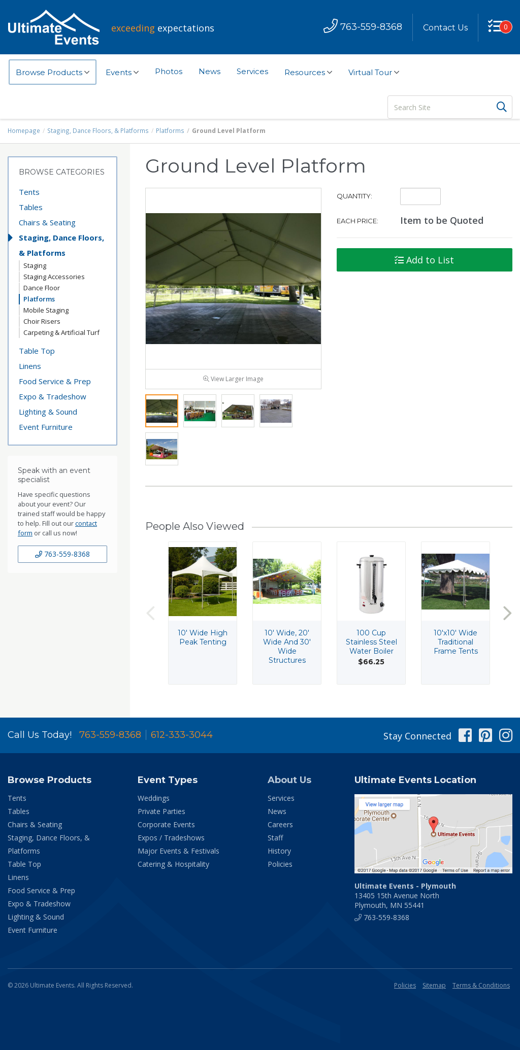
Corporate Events (166, 826)
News (209, 71)
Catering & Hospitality (173, 866)
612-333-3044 (182, 736)
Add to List (424, 260)
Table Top (37, 351)
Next (507, 615)
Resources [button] (308, 72)
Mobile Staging (46, 310)
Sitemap (434, 987)
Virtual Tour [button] (373, 72)
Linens (30, 366)
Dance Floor (41, 287)
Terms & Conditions (481, 987)
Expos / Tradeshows (171, 839)
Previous (150, 615)
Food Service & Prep (55, 381)
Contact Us (444, 27)
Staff (275, 839)
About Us (289, 782)
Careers (280, 826)
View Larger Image (233, 381)
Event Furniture (46, 427)
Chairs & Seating (47, 222)
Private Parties (161, 813)
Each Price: (357, 221)
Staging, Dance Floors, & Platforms (96, 130)
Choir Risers (41, 321)
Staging (34, 265)
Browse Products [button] (52, 72)
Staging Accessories (54, 276)
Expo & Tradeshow (52, 396)
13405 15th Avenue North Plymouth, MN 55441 (405, 897)
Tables (31, 207)
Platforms (167, 130)
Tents (29, 192)
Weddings (154, 800)
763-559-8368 (62, 554)
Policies (280, 866)
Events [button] (122, 72)
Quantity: (354, 196)
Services (252, 71)
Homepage (24, 130)
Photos (168, 71)
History (279, 853)
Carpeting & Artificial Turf (61, 332)
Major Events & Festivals (178, 853)
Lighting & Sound (48, 412)
